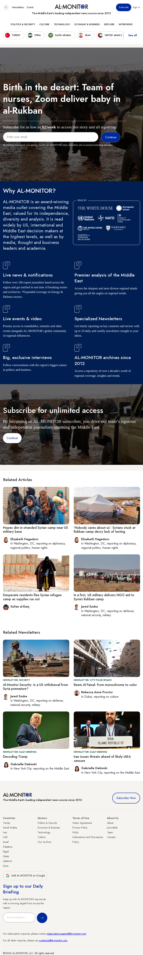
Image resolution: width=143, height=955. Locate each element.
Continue (12, 438)
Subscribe (123, 7)
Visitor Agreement (82, 823)
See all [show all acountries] (132, 35)
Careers (111, 837)
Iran (5, 832)
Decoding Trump (15, 756)
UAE (5, 837)
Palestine (7, 847)
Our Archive (44, 842)
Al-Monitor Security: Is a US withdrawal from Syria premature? (35, 686)
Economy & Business (87, 24)
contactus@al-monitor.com (53, 940)
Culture (44, 24)
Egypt (6, 851)
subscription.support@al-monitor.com (66, 934)
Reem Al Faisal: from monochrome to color (105, 684)
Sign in (136, 7)
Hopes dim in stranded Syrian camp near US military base (35, 529)
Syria (5, 866)
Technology (62, 24)
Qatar (6, 856)
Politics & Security (23, 24)
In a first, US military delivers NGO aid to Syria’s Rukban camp (104, 597)
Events (30, 7)
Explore (109, 24)
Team (110, 832)
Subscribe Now (126, 798)
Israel (6, 842)
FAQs (75, 832)
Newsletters (18, 7)
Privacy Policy (80, 827)
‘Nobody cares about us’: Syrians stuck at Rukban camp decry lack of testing (104, 529)
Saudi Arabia (10, 827)
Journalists (112, 827)
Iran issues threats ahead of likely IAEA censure (102, 758)
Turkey (6, 823)
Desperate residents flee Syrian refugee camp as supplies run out (32, 597)
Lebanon (7, 861)
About (110, 823)
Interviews (125, 24)
